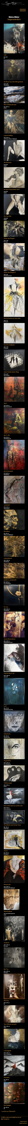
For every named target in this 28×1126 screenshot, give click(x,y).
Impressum (23, 1121)
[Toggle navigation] (22, 10)
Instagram (5, 1119)
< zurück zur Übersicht (8, 1111)
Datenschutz (23, 1123)
